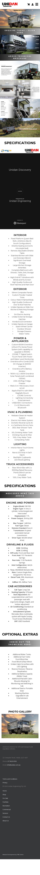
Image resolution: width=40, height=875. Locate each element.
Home (5, 791)
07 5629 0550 (12, 761)
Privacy (5, 783)
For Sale (5, 798)
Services (5, 813)
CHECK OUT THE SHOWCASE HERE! (20, 643)
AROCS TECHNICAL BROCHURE (20, 57)
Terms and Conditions (10, 779)
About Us (6, 821)
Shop (4, 794)
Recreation (6, 806)
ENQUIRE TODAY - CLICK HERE (20, 31)
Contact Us (6, 817)
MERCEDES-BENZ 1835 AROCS (20, 495)
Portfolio (5, 802)
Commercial (7, 809)
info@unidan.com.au (13, 765)
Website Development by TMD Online (13, 854)
